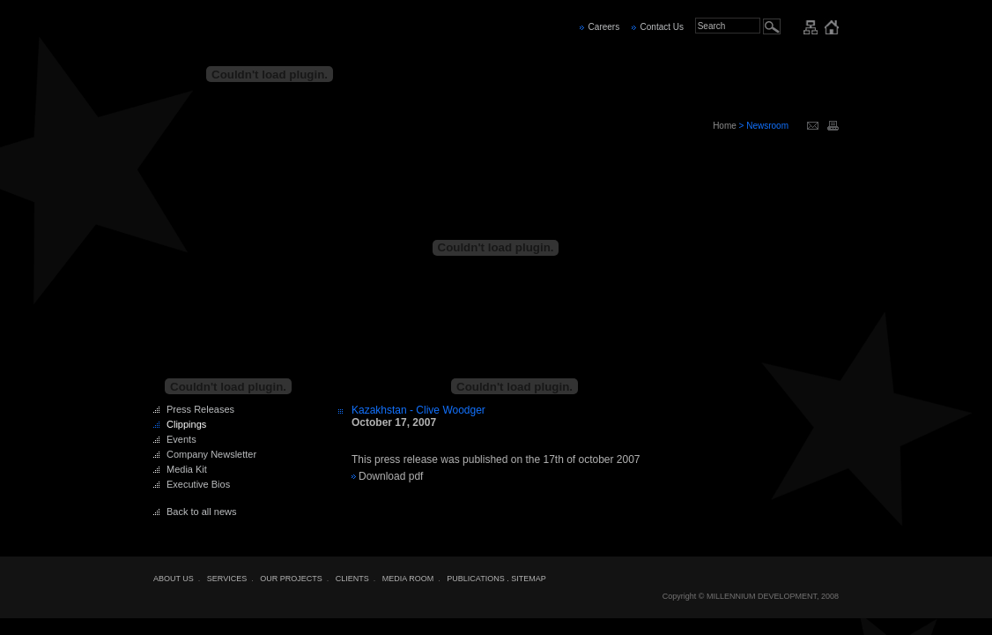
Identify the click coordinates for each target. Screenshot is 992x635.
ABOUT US (173, 578)
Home (725, 126)
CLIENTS (352, 578)
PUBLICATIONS (475, 578)
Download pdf (391, 476)
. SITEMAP (526, 578)
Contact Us (662, 27)
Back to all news (201, 511)
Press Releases (200, 409)
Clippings (186, 424)
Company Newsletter (211, 454)
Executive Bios (198, 484)
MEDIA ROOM (408, 578)
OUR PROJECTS (291, 578)
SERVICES (227, 578)
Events (181, 439)
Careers (604, 27)
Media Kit (187, 469)
